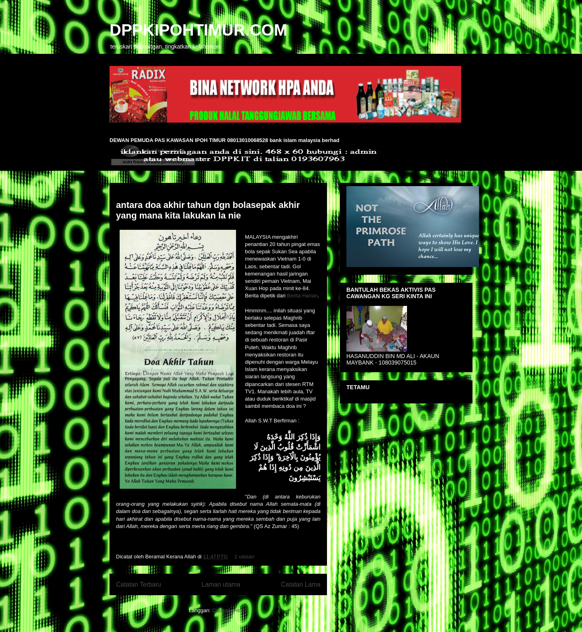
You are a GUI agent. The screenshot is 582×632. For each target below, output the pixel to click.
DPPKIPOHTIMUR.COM (198, 30)
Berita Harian (302, 296)
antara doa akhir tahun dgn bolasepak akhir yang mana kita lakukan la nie (208, 210)
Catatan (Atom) (230, 610)
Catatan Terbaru (138, 584)
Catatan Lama (301, 584)
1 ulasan (244, 557)
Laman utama (221, 584)
